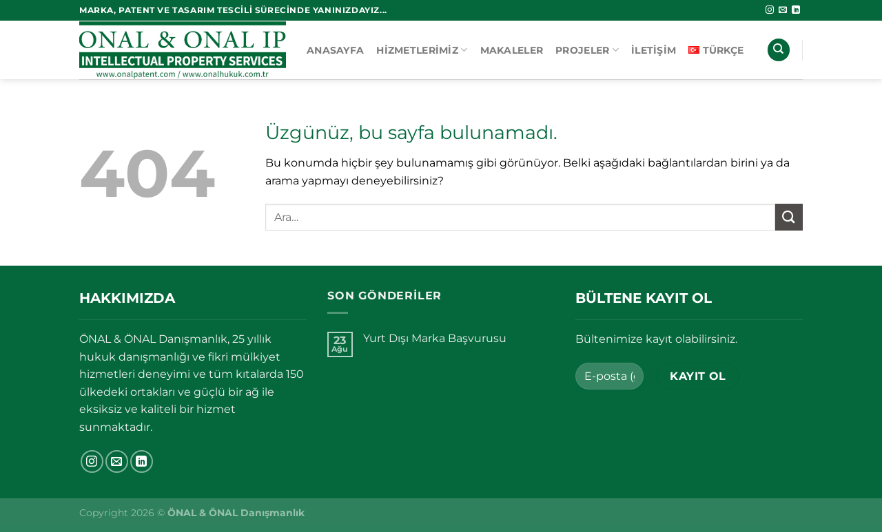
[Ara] (779, 50)
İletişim (653, 50)
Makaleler (512, 50)
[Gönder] (789, 217)
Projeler (587, 49)
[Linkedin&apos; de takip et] (796, 10)
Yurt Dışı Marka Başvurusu (434, 338)
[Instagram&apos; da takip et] (770, 10)
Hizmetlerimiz (421, 49)
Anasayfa (335, 50)
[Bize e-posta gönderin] (783, 10)
